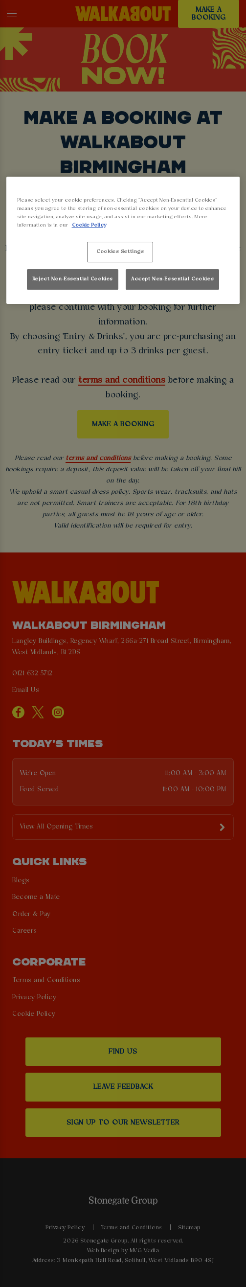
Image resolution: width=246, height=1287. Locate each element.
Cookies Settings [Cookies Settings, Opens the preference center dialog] (120, 251)
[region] (123, 240)
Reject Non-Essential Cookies (72, 279)
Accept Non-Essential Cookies (172, 279)
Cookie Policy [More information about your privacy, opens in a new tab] (89, 225)
